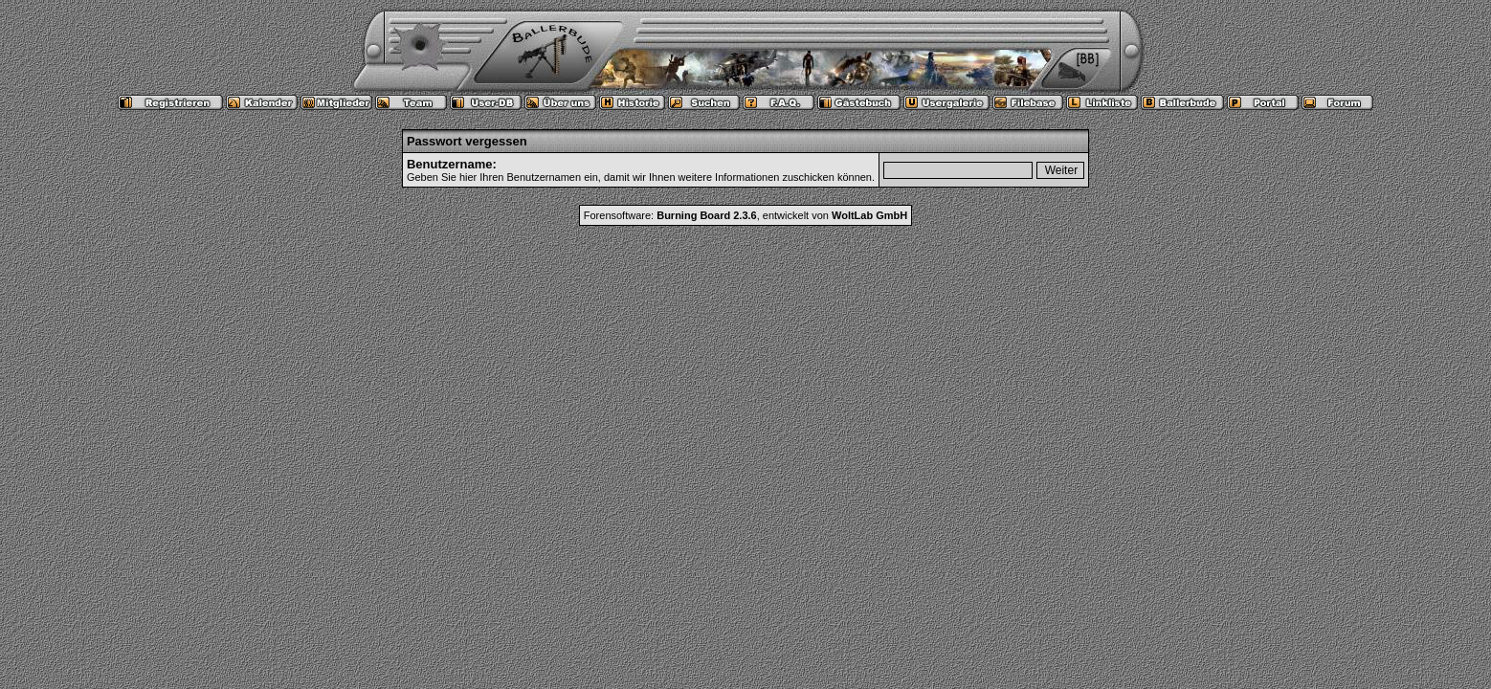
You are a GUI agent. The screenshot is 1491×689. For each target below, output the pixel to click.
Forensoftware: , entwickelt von (745, 215)
